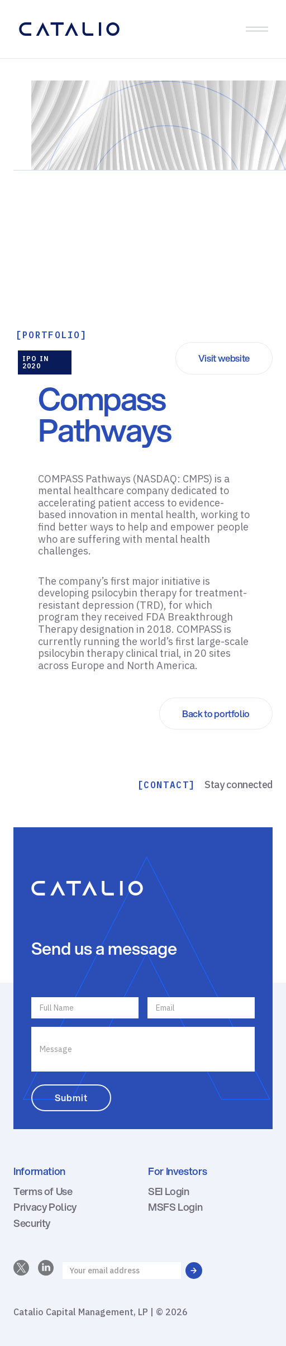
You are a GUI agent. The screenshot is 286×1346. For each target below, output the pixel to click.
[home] (127, 28)
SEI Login (168, 1191)
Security (31, 1223)
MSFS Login (175, 1207)
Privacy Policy (45, 1207)
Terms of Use (43, 1191)
